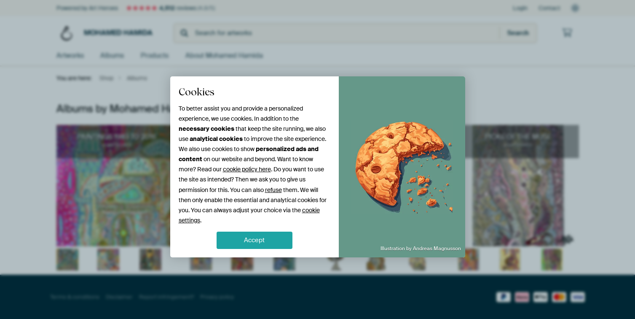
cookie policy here (247, 169)
